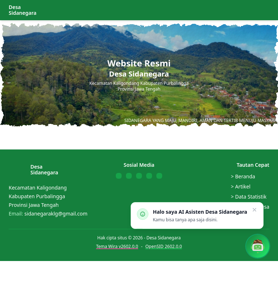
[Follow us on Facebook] (119, 176)
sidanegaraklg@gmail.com (55, 213)
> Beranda (243, 176)
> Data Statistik (248, 196)
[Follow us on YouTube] (139, 176)
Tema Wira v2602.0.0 (117, 246)
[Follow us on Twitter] (129, 176)
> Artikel (240, 186)
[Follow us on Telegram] (159, 176)
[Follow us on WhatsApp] (149, 176)
